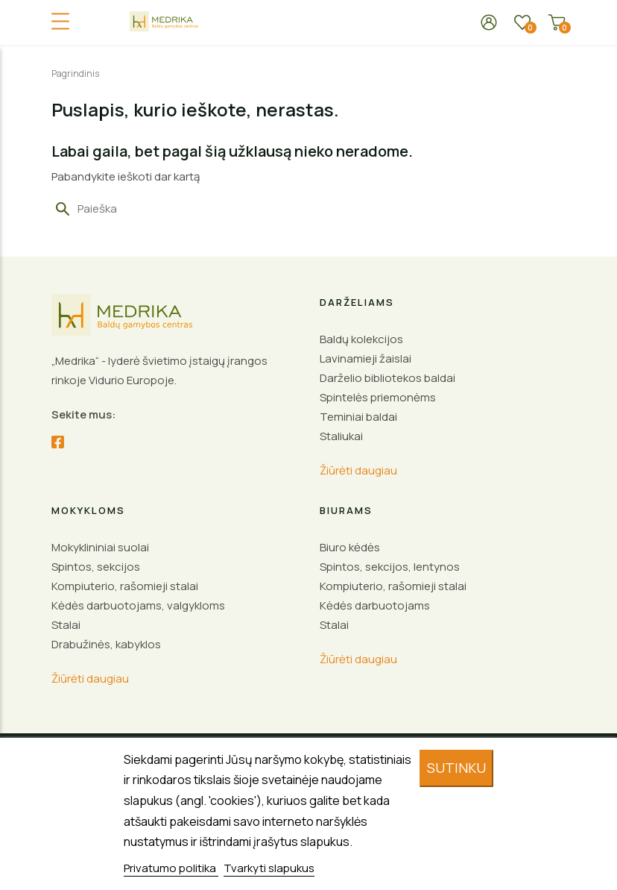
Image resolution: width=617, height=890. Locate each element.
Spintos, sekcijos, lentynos (390, 566)
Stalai (65, 625)
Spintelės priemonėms (378, 397)
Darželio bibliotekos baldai (387, 378)
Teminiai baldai (358, 416)
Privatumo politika (171, 868)
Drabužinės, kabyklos (106, 644)
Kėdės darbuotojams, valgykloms (138, 605)
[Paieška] (146, 208)
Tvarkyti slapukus (269, 868)
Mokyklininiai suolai (100, 547)
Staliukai (341, 436)
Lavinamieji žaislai (365, 358)
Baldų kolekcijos (361, 339)
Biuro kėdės (350, 547)
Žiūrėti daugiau (358, 470)
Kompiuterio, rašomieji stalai (124, 586)
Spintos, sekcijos (95, 566)
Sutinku (456, 768)
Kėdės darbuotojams (375, 605)
